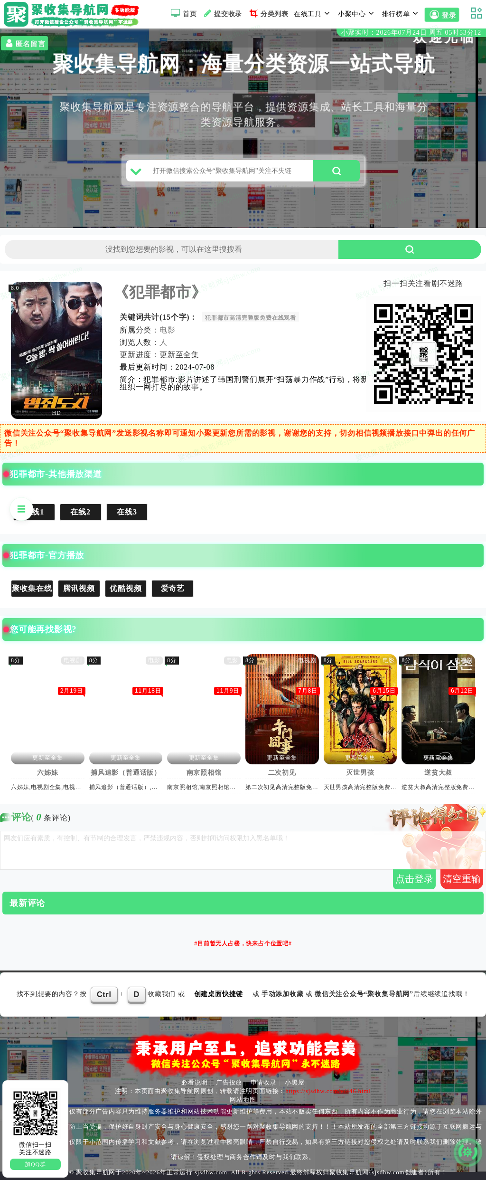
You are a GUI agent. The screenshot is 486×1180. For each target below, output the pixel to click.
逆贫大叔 (439, 772)
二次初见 (282, 772)
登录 (442, 14)
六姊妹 (47, 772)
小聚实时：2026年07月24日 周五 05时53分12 (411, 32)
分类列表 (268, 13)
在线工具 (313, 13)
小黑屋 (294, 1082)
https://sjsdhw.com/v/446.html (328, 1090)
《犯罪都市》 (160, 292)
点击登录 (414, 879)
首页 (182, 13)
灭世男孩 (360, 772)
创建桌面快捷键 (218, 994)
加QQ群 (35, 1164)
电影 (168, 330)
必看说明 (194, 1082)
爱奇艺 (173, 588)
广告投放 (229, 1082)
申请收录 (264, 1082)
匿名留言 (24, 43)
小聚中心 (357, 13)
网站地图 (243, 1099)
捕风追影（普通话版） (126, 772)
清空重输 (462, 879)
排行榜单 (401, 13)
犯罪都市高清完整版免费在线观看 (251, 317)
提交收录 (222, 13)
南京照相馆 (204, 772)
